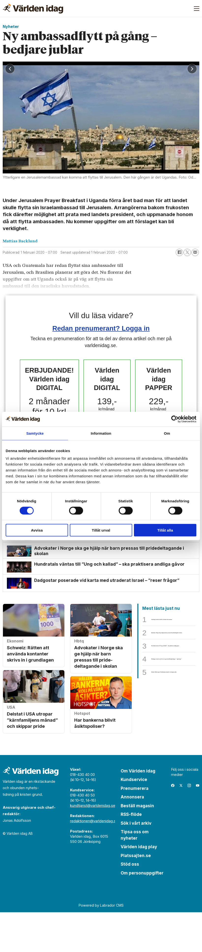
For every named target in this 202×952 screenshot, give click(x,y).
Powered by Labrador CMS (101, 945)
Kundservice (134, 819)
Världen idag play (139, 886)
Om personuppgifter (142, 912)
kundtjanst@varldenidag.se (92, 845)
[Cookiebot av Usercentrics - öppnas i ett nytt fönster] (174, 419)
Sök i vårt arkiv (136, 862)
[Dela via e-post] (195, 252)
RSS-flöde (131, 854)
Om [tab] (167, 433)
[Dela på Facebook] (179, 252)
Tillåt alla (165, 530)
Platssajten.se (136, 895)
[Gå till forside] (33, 8)
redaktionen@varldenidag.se (94, 860)
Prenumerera (134, 827)
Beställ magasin (137, 845)
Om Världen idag (138, 810)
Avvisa (37, 530)
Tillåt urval (101, 530)
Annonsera (132, 836)
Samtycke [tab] (35, 433)
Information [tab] (101, 433)
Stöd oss (130, 903)
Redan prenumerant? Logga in (101, 328)
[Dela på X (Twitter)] (187, 252)
